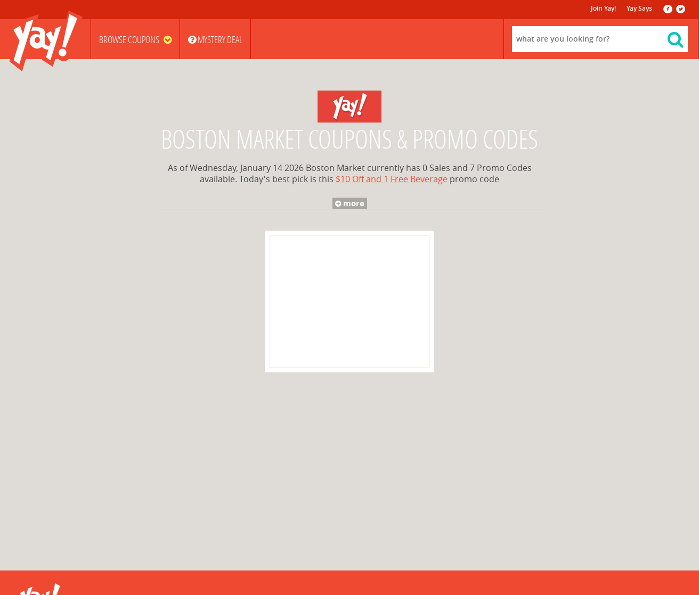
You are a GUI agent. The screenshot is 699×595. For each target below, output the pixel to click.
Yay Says (639, 8)
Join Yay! (603, 8)
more (348, 203)
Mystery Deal (215, 40)
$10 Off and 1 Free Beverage (392, 179)
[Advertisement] (349, 301)
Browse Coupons (135, 40)
